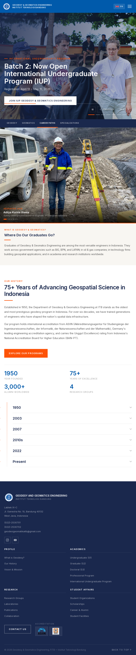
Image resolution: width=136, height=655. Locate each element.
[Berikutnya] (131, 175)
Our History (10, 563)
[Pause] (93, 109)
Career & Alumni (79, 610)
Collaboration (11, 616)
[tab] (91, 114)
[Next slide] (125, 109)
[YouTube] (15, 540)
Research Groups (14, 598)
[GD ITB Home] (27, 6)
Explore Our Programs (26, 353)
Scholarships (77, 603)
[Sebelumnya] (4, 175)
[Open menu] (129, 6)
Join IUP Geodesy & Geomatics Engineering (40, 100)
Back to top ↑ (122, 649)
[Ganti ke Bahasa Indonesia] (119, 6)
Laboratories (11, 603)
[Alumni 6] (15, 219)
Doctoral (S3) (77, 569)
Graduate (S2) (78, 563)
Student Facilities (79, 616)
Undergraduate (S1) (81, 557)
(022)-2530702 (12, 526)
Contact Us (17, 629)
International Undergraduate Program (91, 581)
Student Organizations (82, 598)
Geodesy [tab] (12, 123)
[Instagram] (7, 540)
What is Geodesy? (14, 557)
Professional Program (82, 575)
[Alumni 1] (5, 219)
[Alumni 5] (13, 219)
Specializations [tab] (69, 123)
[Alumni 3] (9, 219)
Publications (11, 610)
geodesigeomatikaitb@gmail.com (22, 531)
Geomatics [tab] (28, 123)
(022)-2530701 (12, 522)
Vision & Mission (13, 569)
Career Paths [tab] (47, 123)
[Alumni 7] (16, 219)
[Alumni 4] (11, 219)
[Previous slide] (106, 109)
